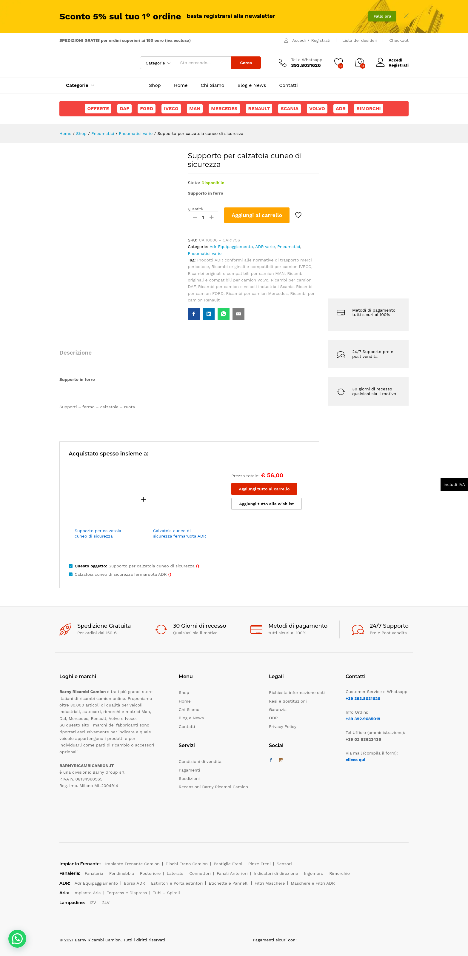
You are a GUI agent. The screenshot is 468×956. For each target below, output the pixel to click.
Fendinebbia (121, 873)
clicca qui (355, 759)
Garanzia (278, 709)
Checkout (399, 40)
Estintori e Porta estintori (177, 883)
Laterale (175, 873)
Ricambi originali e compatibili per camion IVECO (261, 266)
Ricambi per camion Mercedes (257, 293)
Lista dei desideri (359, 40)
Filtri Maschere (270, 883)
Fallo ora (382, 16)
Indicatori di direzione (276, 873)
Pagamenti (189, 770)
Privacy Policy (282, 726)
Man (194, 108)
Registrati (320, 40)
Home (181, 85)
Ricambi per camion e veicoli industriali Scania (246, 286)
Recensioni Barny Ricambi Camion (213, 786)
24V (106, 902)
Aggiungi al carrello (257, 215)
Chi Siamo (212, 85)
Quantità (195, 209)
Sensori (284, 863)
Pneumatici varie (204, 253)
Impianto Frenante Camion (132, 863)
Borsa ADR (134, 883)
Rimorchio (339, 873)
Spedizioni (189, 778)
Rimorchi (368, 108)
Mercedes (224, 108)
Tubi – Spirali (166, 892)
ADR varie (265, 246)
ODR (273, 717)
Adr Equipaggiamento (231, 246)
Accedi (299, 40)
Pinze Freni (259, 863)
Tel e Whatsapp (306, 59)
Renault (259, 108)
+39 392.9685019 (363, 718)
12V (92, 902)
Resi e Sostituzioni (288, 701)
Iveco (171, 108)
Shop (155, 85)
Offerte (98, 108)
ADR (341, 108)
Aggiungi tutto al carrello (264, 489)
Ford (146, 108)
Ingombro (314, 873)
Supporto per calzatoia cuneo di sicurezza (98, 533)
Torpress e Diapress (127, 892)
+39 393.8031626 (363, 698)
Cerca (246, 62)
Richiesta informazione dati (297, 692)
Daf (124, 108)
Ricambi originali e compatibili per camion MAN (236, 273)
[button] (17, 939)
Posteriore (150, 873)
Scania (289, 108)
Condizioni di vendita (200, 761)
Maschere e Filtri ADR (313, 883)
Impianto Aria (87, 892)
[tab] (78, 355)
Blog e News (251, 85)
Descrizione (75, 352)
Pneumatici (288, 246)
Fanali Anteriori (232, 873)
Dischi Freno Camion (187, 863)
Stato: (194, 182)
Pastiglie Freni (228, 863)
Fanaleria (94, 873)
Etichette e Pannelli (228, 883)
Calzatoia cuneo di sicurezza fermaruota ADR (179, 533)
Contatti (288, 85)
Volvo (317, 108)
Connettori (200, 873)
